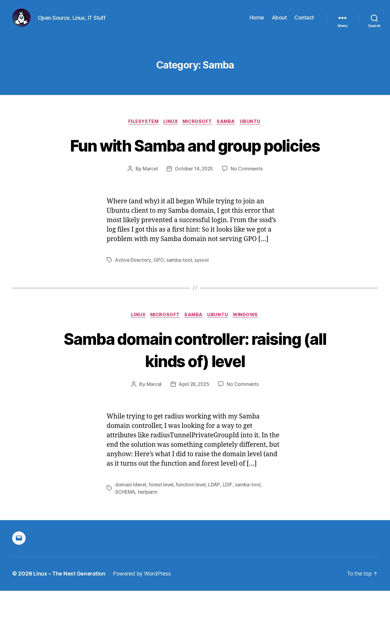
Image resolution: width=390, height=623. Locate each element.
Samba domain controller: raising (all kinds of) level (195, 381)
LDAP (216, 517)
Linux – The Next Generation (70, 606)
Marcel (149, 201)
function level (192, 517)
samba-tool (180, 292)
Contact (304, 22)
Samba (228, 131)
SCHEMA (125, 524)
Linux (169, 131)
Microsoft (198, 131)
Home (257, 22)
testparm (148, 524)
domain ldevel (131, 517)
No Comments (248, 201)
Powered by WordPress (143, 606)
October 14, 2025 (194, 201)
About (279, 22)
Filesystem (140, 131)
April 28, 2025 (194, 417)
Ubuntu (254, 131)
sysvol (202, 292)
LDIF (229, 517)
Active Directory (133, 292)
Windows (249, 347)
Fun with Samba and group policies (195, 165)
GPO (159, 292)
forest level (162, 517)
